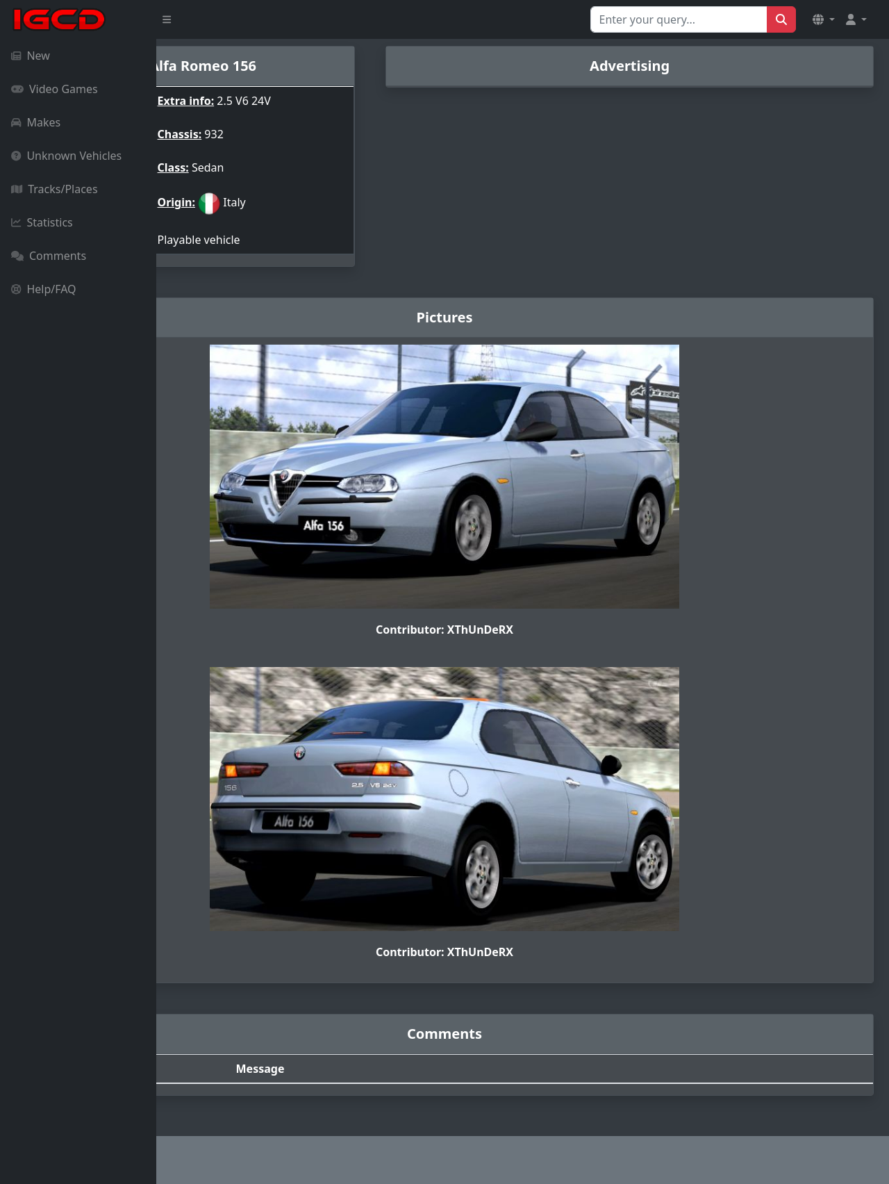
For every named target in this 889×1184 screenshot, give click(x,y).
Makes (35, 122)
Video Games (54, 89)
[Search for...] (678, 19)
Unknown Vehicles (66, 155)
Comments (48, 255)
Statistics (42, 222)
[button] (823, 19)
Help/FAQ (43, 289)
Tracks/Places (54, 189)
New (30, 55)
